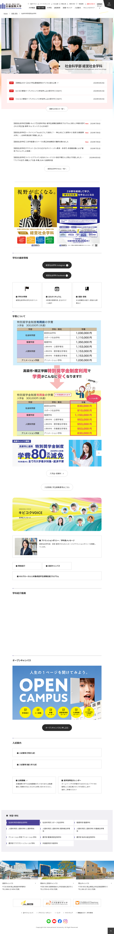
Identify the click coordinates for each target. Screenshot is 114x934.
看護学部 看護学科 (83, 822)
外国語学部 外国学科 (50, 843)
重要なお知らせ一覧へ (57, 109)
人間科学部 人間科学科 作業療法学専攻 (90, 829)
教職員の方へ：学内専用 (85, 913)
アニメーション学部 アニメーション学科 (22, 837)
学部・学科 (13, 815)
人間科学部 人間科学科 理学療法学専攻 (56, 829)
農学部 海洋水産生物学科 (85, 837)
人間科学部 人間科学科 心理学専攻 (21, 828)
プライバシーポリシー (45, 913)
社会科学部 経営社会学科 (18, 822)
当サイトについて (28, 913)
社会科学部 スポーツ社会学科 (53, 822)
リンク (58, 913)
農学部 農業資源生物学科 (52, 837)
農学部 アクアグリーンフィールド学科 (22, 843)
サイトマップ (69, 913)
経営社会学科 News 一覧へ (57, 169)
